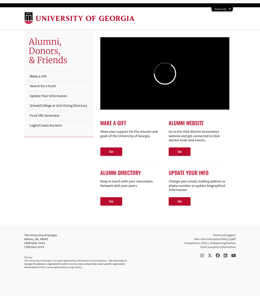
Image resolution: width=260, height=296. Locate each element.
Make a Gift (113, 123)
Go (111, 152)
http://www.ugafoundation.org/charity (61, 267)
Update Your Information (48, 96)
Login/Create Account (46, 125)
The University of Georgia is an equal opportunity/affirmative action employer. (66, 260)
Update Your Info (189, 172)
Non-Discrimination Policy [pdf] (215, 239)
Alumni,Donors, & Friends (48, 50)
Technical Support (224, 235)
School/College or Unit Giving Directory (58, 106)
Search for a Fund (43, 86)
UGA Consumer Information (218, 247)
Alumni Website (186, 123)
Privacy (28, 257)
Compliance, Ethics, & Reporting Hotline (210, 243)
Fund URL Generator (45, 116)
